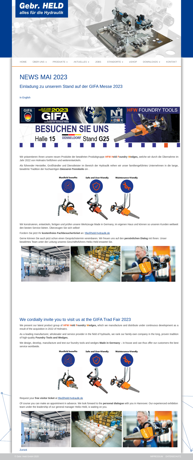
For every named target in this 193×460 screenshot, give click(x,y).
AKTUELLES (81, 62)
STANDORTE (115, 62)
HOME (23, 62)
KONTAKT (171, 62)
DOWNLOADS (151, 62)
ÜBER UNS (40, 62)
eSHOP (133, 62)
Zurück (23, 449)
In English (25, 97)
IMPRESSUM (156, 456)
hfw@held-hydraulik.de (97, 233)
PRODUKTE (60, 62)
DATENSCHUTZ (173, 456)
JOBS (98, 62)
